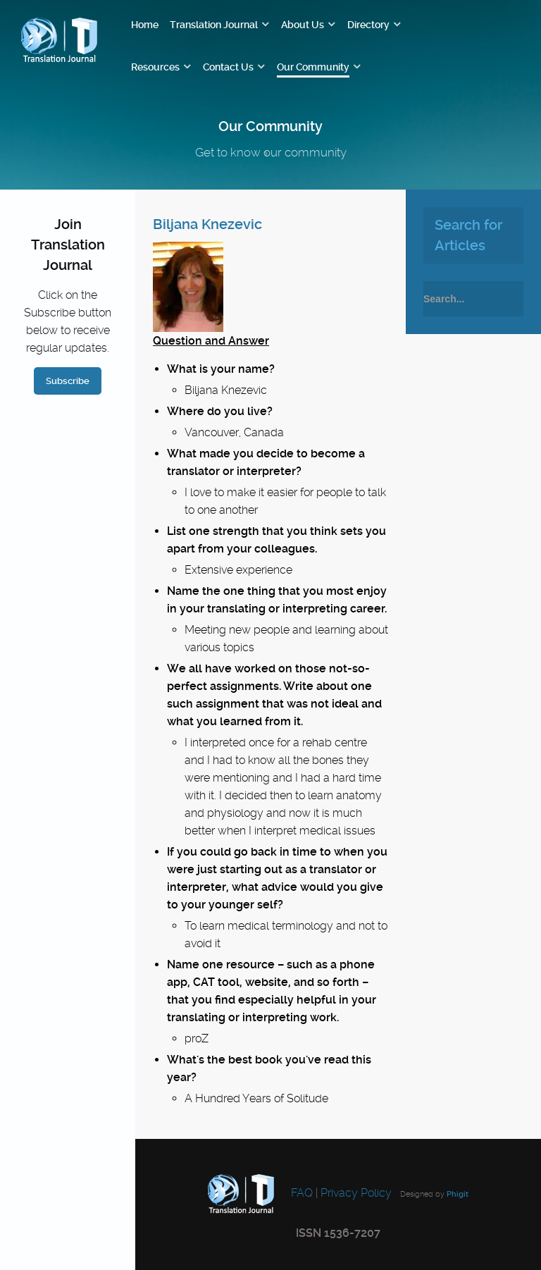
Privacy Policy (356, 1193)
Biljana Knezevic (207, 224)
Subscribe (67, 381)
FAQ (300, 1193)
